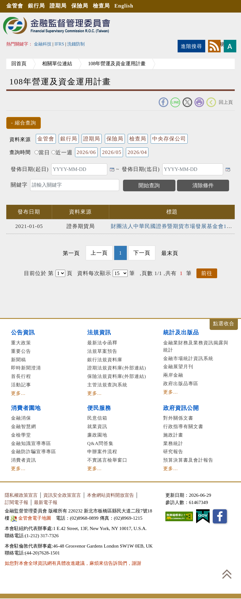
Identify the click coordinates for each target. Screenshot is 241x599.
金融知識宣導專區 (31, 443)
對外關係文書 (178, 418)
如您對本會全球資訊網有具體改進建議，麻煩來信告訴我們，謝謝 (73, 562)
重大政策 (21, 342)
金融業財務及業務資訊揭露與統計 (195, 346)
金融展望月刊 (178, 366)
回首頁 (20, 63)
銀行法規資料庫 (104, 359)
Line (175, 102)
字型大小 (230, 46)
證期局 (59, 6)
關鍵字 (19, 185)
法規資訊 (99, 332)
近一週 (61, 153)
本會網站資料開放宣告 (110, 494)
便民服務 (99, 408)
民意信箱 (97, 418)
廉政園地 (97, 434)
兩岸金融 (173, 375)
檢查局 (104, 6)
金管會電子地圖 (31, 517)
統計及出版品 (181, 332)
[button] (23, 123)
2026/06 (86, 152)
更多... (18, 392)
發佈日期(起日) (30, 169)
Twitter (187, 102)
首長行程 (21, 376)
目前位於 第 (39, 273)
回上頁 (226, 102)
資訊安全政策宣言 (62, 494)
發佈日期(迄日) (141, 169)
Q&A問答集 (100, 443)
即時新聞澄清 (26, 367)
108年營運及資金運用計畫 (123, 63)
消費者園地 (26, 408)
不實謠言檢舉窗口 (107, 459)
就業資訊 (97, 426)
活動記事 (21, 384)
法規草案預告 (102, 350)
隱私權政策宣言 (21, 494)
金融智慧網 (23, 426)
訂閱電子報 (16, 502)
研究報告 (173, 451)
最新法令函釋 (102, 342)
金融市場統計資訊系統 (188, 358)
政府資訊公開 (181, 408)
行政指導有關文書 (183, 426)
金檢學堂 (21, 434)
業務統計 (173, 443)
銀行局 (37, 6)
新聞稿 (18, 359)
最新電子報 (45, 502)
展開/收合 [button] (224, 324)
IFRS (59, 43)
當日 (42, 153)
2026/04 (137, 152)
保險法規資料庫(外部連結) (116, 376)
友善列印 (199, 102)
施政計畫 (173, 434)
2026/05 (111, 152)
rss (214, 46)
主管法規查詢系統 (107, 384)
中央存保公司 (169, 139)
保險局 (81, 6)
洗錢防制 (76, 43)
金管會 (15, 6)
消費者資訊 (23, 459)
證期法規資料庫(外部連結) (116, 367)
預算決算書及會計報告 (188, 459)
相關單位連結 (61, 63)
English (127, 6)
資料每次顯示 (94, 273)
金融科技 (42, 43)
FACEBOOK (163, 102)
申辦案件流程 (102, 451)
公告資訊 (23, 332)
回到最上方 (226, 574)
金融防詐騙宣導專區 (33, 451)
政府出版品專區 (180, 383)
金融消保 (21, 418)
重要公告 (21, 350)
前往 (206, 273)
